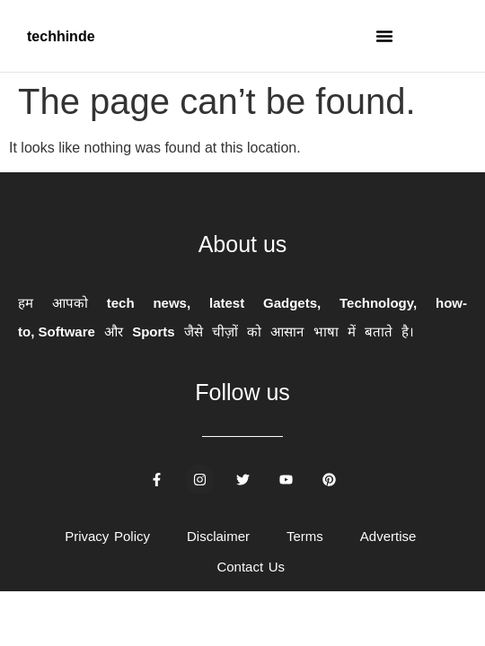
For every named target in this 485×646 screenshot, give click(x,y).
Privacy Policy (107, 536)
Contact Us (250, 566)
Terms (305, 536)
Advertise (388, 536)
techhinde (61, 36)
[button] (384, 35)
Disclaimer (218, 536)
